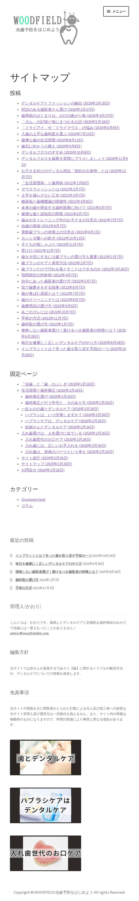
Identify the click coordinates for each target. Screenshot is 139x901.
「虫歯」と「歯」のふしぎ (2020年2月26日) (58, 384)
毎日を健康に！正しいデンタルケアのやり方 (48, 564)
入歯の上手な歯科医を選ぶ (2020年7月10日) (58, 133)
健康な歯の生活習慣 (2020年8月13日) (52, 140)
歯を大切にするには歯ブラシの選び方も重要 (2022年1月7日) (72, 256)
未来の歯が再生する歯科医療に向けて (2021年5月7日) (66, 207)
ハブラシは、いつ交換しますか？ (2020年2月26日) (67, 414)
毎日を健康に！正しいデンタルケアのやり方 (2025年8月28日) (73, 342)
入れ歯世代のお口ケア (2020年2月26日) (58, 439)
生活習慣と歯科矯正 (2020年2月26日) (52, 390)
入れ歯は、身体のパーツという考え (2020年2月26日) (69, 451)
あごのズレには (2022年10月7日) (48, 312)
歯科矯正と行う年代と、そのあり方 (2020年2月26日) (69, 402)
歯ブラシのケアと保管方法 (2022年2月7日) (57, 262)
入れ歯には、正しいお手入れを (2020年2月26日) (65, 445)
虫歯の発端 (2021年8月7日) (43, 225)
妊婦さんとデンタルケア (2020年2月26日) (60, 427)
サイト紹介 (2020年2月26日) (44, 457)
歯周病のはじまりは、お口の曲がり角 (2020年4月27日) (67, 115)
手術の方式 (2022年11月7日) (44, 318)
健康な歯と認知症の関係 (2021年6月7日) (55, 213)
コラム (27, 505)
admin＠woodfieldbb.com (29, 633)
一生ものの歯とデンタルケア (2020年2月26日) (60, 408)
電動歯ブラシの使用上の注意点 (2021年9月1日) (61, 232)
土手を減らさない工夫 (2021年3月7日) (53, 195)
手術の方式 (23, 588)
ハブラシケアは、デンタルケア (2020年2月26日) (65, 420)
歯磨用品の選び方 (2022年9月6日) (49, 305)
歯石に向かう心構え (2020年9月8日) (51, 146)
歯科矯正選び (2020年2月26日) (50, 396)
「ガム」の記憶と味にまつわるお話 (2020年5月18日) (65, 121)
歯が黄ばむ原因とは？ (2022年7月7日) (53, 293)
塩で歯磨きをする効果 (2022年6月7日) (53, 287)
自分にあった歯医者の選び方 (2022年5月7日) (59, 281)
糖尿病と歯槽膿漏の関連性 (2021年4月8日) (57, 201)
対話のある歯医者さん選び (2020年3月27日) (58, 109)
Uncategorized (33, 499)
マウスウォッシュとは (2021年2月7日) (53, 189)
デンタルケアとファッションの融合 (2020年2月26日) (65, 103)
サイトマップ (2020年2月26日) (46, 463)
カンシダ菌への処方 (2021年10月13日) (53, 238)
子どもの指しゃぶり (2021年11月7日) (52, 244)
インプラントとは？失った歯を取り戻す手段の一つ (53, 555)
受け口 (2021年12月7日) (41, 250)
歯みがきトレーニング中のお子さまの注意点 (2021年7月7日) (72, 220)
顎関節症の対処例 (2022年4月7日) (49, 275)
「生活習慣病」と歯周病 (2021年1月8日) (55, 183)
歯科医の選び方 (27, 580)
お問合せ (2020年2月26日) (43, 470)
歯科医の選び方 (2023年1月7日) (47, 324)
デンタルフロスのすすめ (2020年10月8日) (56, 152)
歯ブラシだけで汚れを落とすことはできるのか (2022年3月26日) (75, 269)
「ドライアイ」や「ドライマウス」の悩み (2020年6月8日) (70, 127)
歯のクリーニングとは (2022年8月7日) (53, 299)
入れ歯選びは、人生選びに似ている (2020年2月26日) (65, 433)
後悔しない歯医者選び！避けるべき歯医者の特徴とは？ (56, 572)
